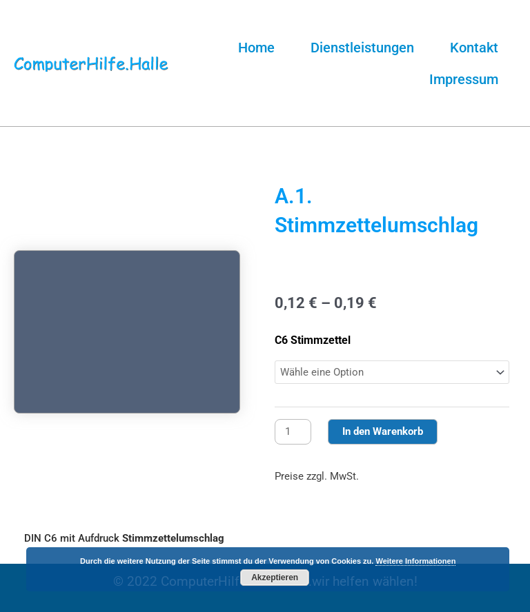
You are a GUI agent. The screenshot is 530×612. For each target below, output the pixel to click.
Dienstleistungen (362, 47)
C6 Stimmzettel (313, 340)
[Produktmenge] (293, 432)
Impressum (463, 79)
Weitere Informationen (415, 561)
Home (256, 47)
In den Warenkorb (382, 431)
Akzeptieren (274, 577)
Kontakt (474, 47)
